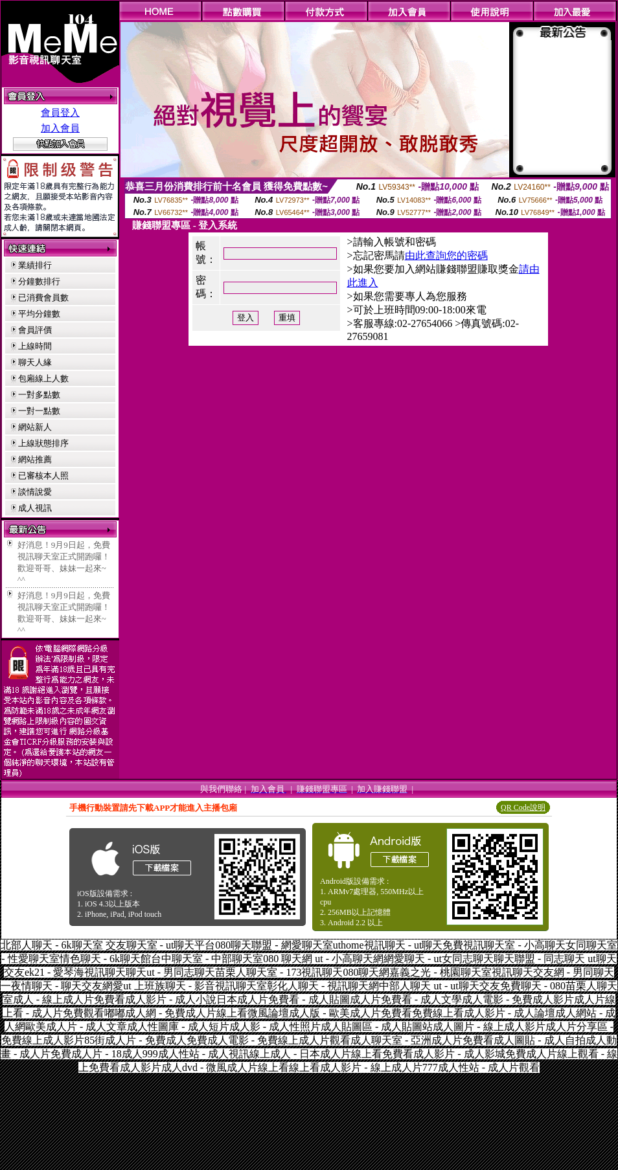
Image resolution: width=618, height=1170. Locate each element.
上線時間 (35, 346)
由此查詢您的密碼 (446, 255)
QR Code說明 (523, 807)
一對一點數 (39, 411)
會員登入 (60, 112)
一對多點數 (39, 394)
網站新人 (35, 427)
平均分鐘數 (39, 314)
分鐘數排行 (39, 281)
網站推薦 (35, 459)
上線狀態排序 (43, 443)
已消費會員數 (43, 297)
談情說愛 (35, 492)
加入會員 (60, 128)
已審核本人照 (43, 475)
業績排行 (35, 265)
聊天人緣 (35, 362)
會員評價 (35, 330)
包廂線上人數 (43, 378)
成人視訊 (35, 508)
